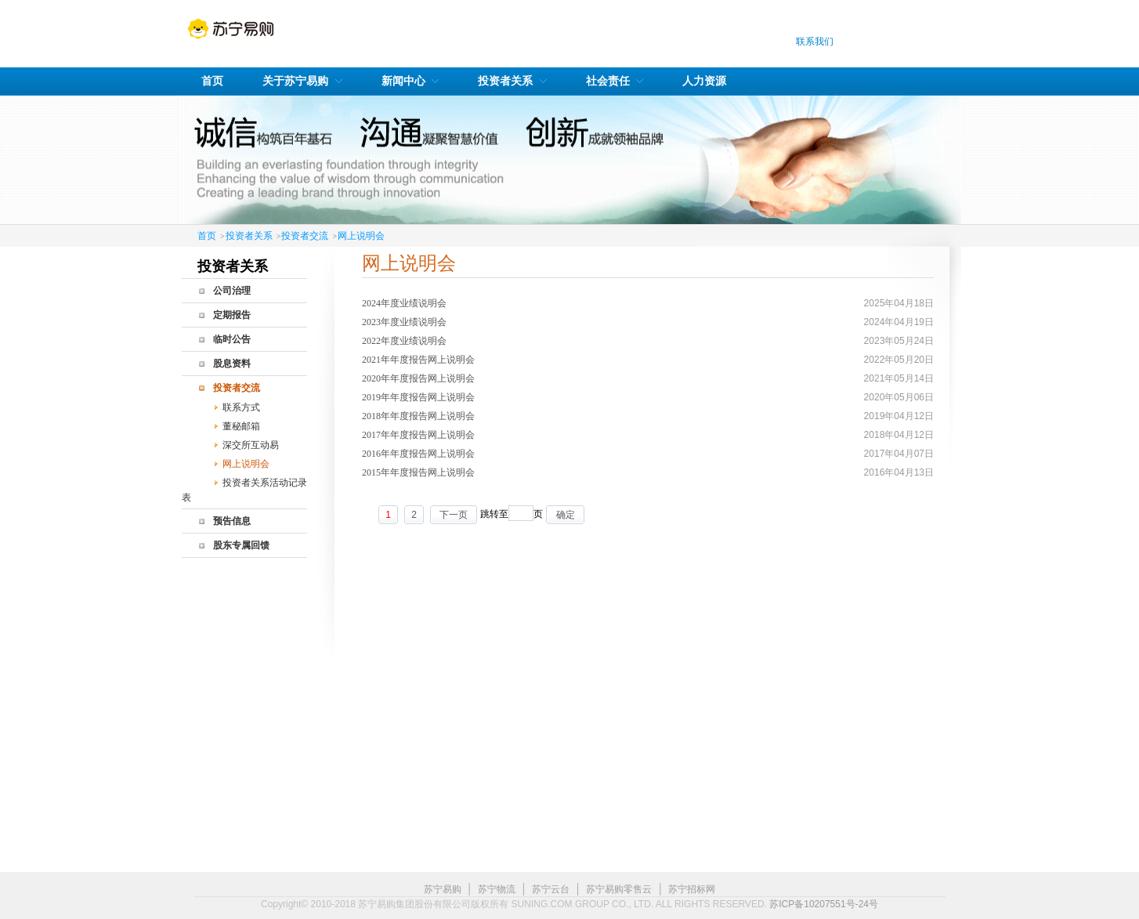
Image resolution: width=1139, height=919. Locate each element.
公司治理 (232, 290)
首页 (206, 235)
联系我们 (814, 41)
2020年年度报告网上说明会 (418, 378)
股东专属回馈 (241, 545)
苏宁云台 (551, 889)
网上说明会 (361, 235)
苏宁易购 (442, 889)
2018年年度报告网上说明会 (418, 416)
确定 (565, 514)
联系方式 (241, 407)
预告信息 (232, 521)
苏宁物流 (496, 889)
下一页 (453, 514)
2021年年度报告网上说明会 (418, 359)
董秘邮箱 (241, 426)
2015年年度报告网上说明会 (418, 472)
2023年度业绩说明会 (404, 322)
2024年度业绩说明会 (404, 303)
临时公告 (232, 339)
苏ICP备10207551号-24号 (823, 904)
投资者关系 (249, 235)
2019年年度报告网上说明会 (418, 397)
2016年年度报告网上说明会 (418, 453)
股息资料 (232, 363)
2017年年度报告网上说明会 (418, 434)
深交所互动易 (250, 445)
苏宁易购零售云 (619, 889)
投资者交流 (304, 235)
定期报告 (232, 314)
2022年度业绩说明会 (404, 340)
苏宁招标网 (691, 889)
